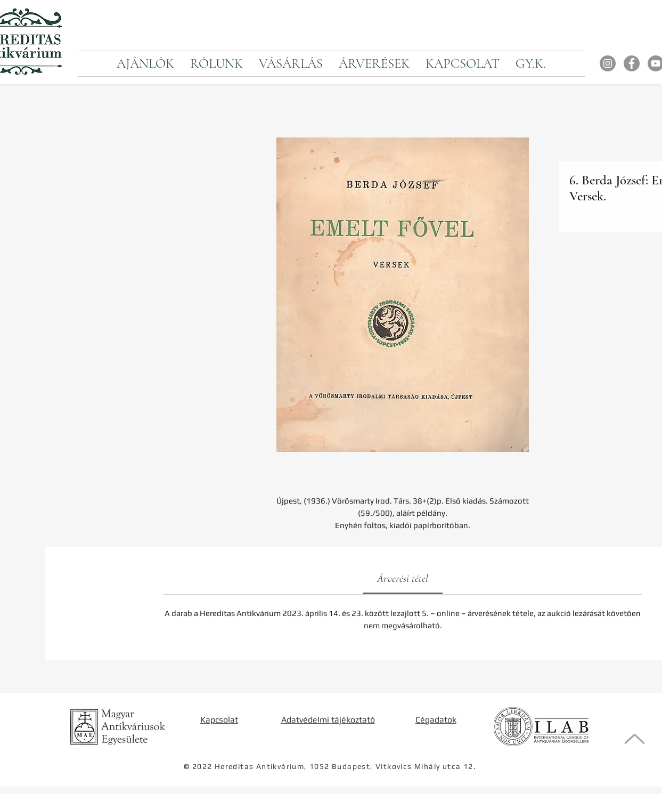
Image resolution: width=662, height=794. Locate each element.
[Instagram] (608, 63)
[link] (402, 578)
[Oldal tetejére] (634, 738)
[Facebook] (632, 63)
